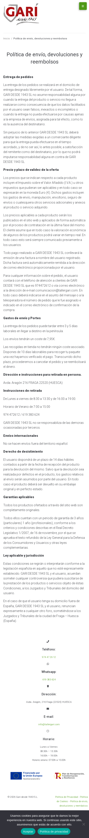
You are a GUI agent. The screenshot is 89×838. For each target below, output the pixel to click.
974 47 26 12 (49, 657)
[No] (83, 824)
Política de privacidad (54, 831)
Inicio (6, 38)
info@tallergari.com (49, 724)
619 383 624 (49, 679)
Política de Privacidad (66, 797)
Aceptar (28, 831)
